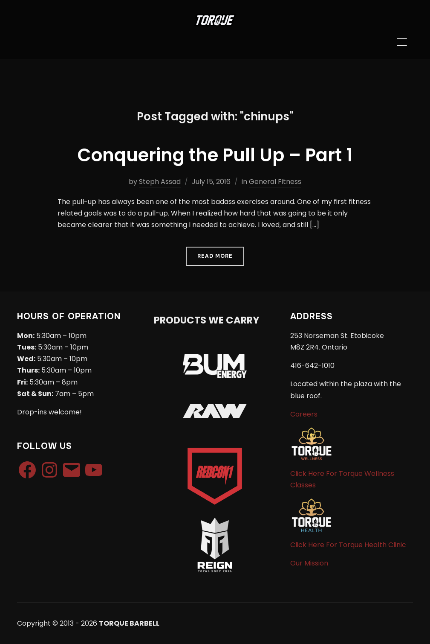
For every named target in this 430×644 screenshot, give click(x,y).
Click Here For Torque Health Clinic (348, 545)
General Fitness (275, 181)
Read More (215, 256)
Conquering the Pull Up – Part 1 (215, 155)
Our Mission (309, 563)
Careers (303, 414)
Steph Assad (160, 181)
